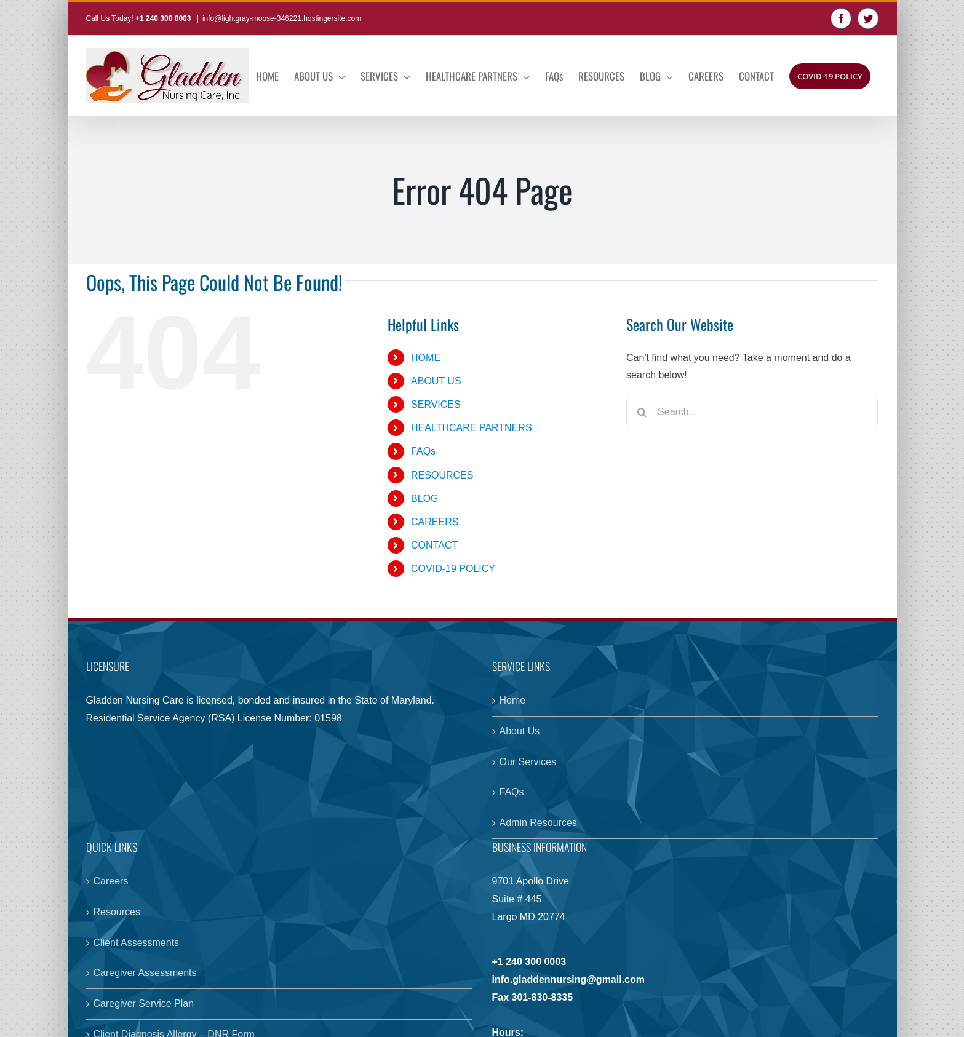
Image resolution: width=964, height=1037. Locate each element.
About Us (520, 731)
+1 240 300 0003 (164, 18)
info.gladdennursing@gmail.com (568, 979)
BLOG (424, 498)
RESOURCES (442, 475)
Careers (111, 881)
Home (513, 700)
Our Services (528, 762)
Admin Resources (538, 822)
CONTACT (434, 545)
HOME (425, 357)
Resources (117, 912)
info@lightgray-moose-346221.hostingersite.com (281, 18)
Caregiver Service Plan (144, 1003)
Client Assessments (137, 942)
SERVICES (436, 404)
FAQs (423, 451)
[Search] (641, 412)
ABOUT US (436, 381)
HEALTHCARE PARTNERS (471, 428)
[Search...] (752, 412)
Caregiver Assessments (145, 972)
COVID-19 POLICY (453, 568)
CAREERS (434, 522)
